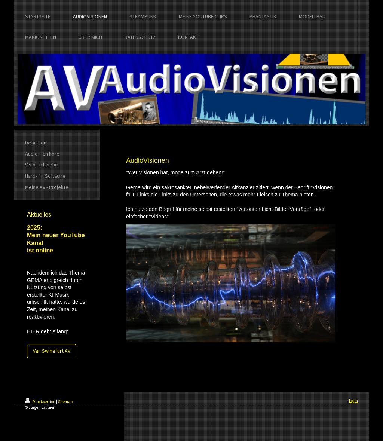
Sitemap (65, 401)
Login (353, 400)
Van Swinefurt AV (51, 350)
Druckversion (40, 401)
